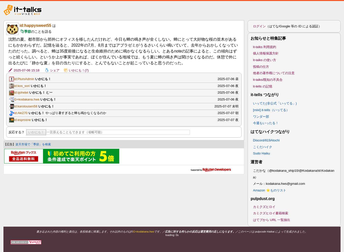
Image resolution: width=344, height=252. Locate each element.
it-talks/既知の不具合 (268, 80)
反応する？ (17, 132)
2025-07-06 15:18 (26, 70)
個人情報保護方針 (266, 53)
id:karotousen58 (25, 106)
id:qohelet (21, 92)
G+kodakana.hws (26, 99)
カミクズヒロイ (264, 207)
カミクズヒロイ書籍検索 (270, 213)
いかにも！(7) (79, 70)
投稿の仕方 (261, 66)
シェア (55, 70)
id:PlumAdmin (24, 79)
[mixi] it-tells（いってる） (271, 110)
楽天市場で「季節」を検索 (33, 144)
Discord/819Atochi (266, 140)
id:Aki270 (21, 113)
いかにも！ (36, 132)
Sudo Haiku (261, 153)
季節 (27, 32)
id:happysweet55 (35, 25)
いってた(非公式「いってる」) (275, 103)
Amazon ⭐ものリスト (269, 190)
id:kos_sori (22, 86)
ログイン (259, 26)
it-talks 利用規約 (264, 47)
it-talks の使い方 (264, 60)
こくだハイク (262, 147)
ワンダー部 (261, 116)
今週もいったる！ (266, 123)
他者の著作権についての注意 (274, 73)
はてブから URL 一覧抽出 (271, 220)
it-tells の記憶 (262, 86)
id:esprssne (22, 120)
